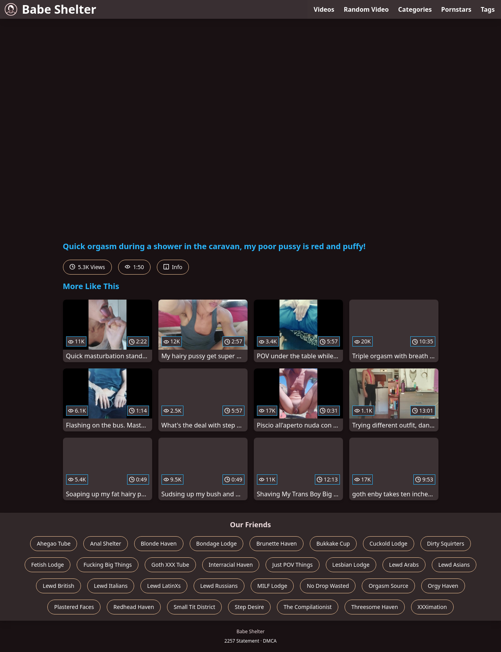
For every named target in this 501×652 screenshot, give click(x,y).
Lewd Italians (110, 585)
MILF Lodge (272, 585)
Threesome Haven (374, 607)
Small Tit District (194, 607)
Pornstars (456, 9)
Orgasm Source (388, 585)
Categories (415, 9)
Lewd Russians (219, 585)
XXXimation (432, 607)
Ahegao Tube (53, 543)
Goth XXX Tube (170, 564)
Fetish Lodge (47, 564)
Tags (488, 9)
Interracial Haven (231, 564)
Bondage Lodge (216, 543)
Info (172, 267)
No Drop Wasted (328, 585)
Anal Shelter (105, 543)
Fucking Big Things (107, 564)
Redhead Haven (133, 607)
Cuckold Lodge (389, 543)
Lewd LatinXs (164, 585)
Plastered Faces (74, 607)
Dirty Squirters (445, 543)
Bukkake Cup (333, 543)
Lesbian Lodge (351, 564)
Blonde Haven (159, 543)
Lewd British (58, 585)
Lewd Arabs (404, 564)
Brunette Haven (276, 543)
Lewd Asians (454, 564)
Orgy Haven (443, 585)
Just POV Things (292, 564)
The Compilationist (308, 607)
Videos (324, 9)
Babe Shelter (50, 9)
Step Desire (249, 607)
